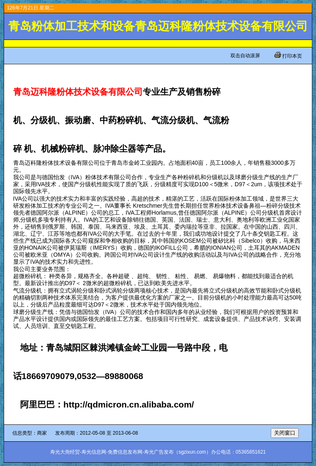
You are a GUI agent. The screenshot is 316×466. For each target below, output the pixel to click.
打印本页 (291, 56)
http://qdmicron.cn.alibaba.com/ (128, 404)
